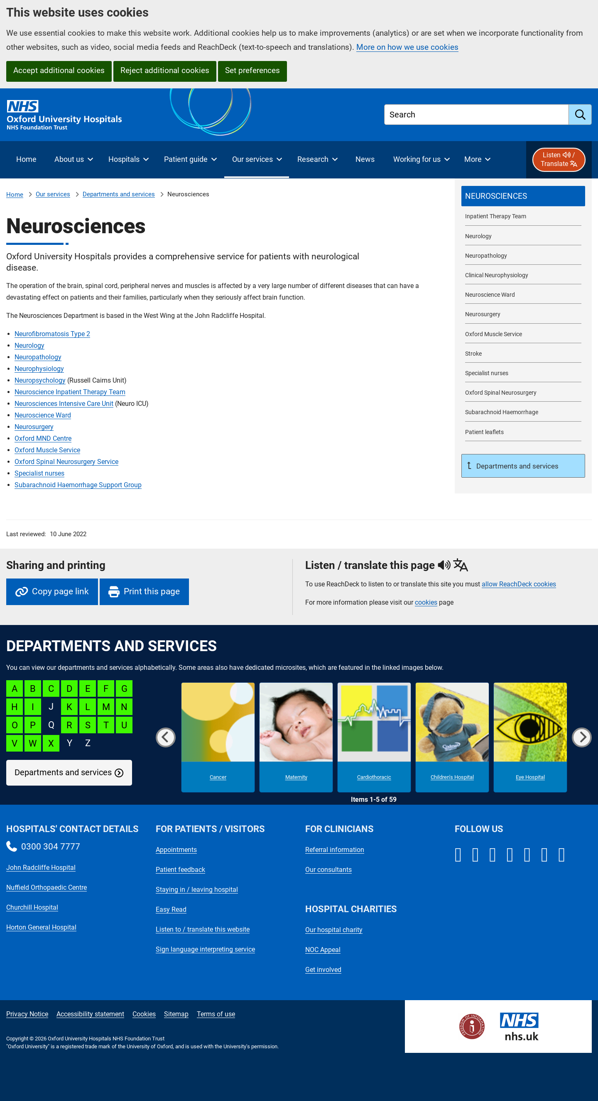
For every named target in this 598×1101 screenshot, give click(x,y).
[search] (580, 114)
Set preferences (252, 70)
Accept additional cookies (59, 70)
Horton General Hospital (41, 927)
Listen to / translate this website (203, 929)
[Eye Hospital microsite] (530, 737)
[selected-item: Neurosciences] (523, 196)
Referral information (334, 850)
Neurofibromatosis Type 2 (52, 334)
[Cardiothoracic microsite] (374, 737)
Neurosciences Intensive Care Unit (64, 404)
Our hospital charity (334, 930)
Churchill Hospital (32, 907)
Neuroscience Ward (43, 415)
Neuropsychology (40, 380)
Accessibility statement (90, 1014)
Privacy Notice (27, 1014)
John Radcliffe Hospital (41, 868)
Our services (53, 194)
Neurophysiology (39, 369)
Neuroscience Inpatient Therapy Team (70, 392)
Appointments (176, 850)
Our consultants (328, 870)
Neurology (29, 345)
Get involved (323, 970)
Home (14, 194)
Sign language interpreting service (205, 949)
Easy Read (171, 909)
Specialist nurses (39, 473)
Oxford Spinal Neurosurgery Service (66, 462)
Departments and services (119, 194)
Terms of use (216, 1014)
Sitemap (176, 1014)
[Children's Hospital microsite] (452, 737)
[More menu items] (477, 160)
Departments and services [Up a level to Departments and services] (517, 466)
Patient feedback (180, 870)
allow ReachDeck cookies (519, 584)
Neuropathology (38, 357)
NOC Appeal (323, 950)
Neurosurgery (34, 427)
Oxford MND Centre (43, 438)
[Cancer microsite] (218, 737)
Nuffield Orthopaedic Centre (46, 887)
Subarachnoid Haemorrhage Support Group (78, 485)
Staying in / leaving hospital (197, 889)
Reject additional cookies (164, 70)
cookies (426, 602)
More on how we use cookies (407, 47)
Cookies (144, 1014)
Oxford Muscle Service (47, 450)
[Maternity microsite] (296, 737)
